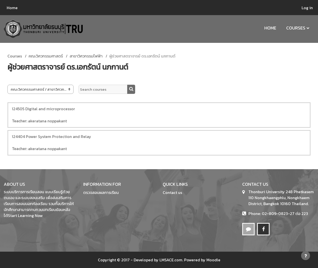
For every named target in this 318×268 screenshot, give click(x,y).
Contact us (172, 192)
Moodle (213, 260)
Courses (295, 28)
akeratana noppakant (47, 121)
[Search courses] (103, 89)
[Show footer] (305, 255)
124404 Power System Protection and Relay (51, 136)
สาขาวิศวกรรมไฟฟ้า (86, 56)
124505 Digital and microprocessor (43, 109)
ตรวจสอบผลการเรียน (101, 192)
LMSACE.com (170, 260)
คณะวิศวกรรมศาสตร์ (46, 56)
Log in (307, 8)
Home (270, 28)
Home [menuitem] (12, 8)
